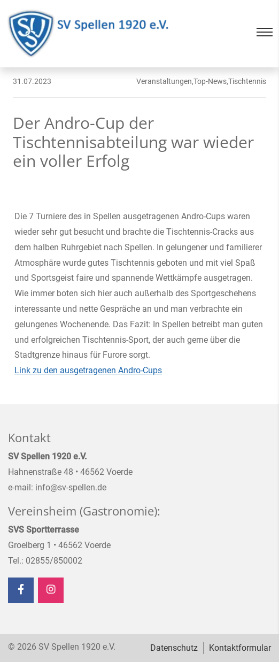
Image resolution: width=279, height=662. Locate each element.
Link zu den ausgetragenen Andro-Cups (88, 370)
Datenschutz (174, 648)
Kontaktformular (240, 648)
